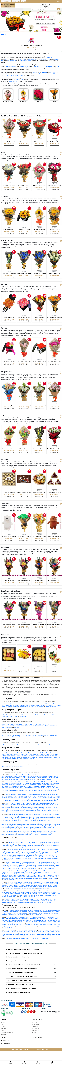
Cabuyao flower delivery (42, 803)
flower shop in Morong (32, 900)
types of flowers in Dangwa (27, 758)
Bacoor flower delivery (32, 794)
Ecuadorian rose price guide (38, 757)
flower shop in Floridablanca (13, 883)
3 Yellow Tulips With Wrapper (39, 448)
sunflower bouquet (13, 716)
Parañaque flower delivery (14, 777)
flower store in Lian (30, 920)
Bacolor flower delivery (46, 814)
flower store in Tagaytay (11, 936)
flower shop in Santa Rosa (40, 878)
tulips (10, 727)
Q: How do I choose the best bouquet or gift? (18, 992)
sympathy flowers (19, 79)
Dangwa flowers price (26, 755)
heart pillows (53, 72)
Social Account (25, 1008)
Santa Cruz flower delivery (11, 810)
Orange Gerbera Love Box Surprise (8, 318)
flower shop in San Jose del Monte (38, 895)
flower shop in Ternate (32, 868)
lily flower (21, 725)
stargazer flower (48, 725)
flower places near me (11, 705)
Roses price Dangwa (50, 757)
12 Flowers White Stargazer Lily (24, 405)
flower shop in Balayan (35, 849)
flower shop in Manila (13, 844)
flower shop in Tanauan (31, 858)
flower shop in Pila (18, 876)
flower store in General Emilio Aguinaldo (26, 931)
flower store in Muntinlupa (37, 911)
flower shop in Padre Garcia (48, 854)
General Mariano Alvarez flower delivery (46, 796)
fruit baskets (8, 73)
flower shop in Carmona (43, 862)
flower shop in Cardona (10, 900)
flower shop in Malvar (10, 854)
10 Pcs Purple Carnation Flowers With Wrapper (54, 361)
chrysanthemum (38, 724)
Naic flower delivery (24, 799)
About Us (3, 1022)
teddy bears (44, 72)
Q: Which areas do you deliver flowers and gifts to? (19, 984)
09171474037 (7, 1043)
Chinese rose (31, 724)
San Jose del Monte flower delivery (38, 827)
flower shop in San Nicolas (13, 857)
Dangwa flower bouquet (11, 754)
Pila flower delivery (20, 809)
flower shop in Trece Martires (47, 868)
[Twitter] (25, 1011)
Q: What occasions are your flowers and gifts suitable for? (21, 969)
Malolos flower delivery (34, 824)
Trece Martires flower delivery (50, 800)
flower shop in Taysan (42, 858)
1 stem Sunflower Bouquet (39, 229)
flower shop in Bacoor (32, 862)
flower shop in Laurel (9, 852)
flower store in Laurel (9, 920)
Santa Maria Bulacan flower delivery (28, 829)
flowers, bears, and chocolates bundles (14, 75)
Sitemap (3, 1030)
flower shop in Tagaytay (11, 868)
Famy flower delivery (32, 804)
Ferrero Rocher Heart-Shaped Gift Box (39, 493)
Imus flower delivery (15, 797)
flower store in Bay (21, 938)
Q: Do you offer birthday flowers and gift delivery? (19, 972)
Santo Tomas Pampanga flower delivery (26, 820)
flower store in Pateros (36, 913)
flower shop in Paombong (48, 893)
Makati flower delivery (37, 774)
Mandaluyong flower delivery (12, 776)
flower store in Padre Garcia (49, 921)
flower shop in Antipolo (20, 899)
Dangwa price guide (36, 755)
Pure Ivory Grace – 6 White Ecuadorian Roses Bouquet (54, 274)
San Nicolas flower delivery (14, 789)
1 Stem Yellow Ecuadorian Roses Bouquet (9, 274)
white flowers (19, 736)
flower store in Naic (23, 934)
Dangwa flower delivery (22, 754)
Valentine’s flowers (16, 744)
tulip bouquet (23, 716)
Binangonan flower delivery (42, 831)
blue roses (15, 735)
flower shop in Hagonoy (23, 892)
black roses (4, 735)
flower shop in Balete (46, 849)
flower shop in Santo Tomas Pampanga (25, 888)
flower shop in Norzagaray (14, 893)
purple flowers (45, 735)
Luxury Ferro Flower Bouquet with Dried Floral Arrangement (54, 625)
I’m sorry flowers (19, 68)
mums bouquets (12, 60)
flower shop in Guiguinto (11, 892)
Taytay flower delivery (33, 834)
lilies (18, 725)
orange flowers (21, 735)
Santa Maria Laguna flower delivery (26, 810)
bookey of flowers (6, 715)
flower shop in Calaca (24, 851)
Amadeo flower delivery (21, 794)
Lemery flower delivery (21, 784)
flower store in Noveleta (34, 934)
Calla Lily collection (12, 81)
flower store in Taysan (43, 926)
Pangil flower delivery (10, 809)
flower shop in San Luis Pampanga (26, 886)
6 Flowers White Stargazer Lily (39, 405)
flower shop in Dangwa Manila (39, 705)
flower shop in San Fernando (11, 886)
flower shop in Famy (32, 872)
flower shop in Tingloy (53, 858)
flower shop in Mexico (35, 885)
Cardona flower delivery (10, 833)
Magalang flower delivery (14, 817)
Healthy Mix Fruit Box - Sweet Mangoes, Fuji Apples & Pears (8, 668)
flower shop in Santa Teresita (39, 857)
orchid (25, 725)
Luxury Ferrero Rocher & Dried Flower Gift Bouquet (24, 625)
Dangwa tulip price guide (12, 758)
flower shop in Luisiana (21, 873)
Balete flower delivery (46, 781)
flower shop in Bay (21, 871)
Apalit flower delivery (25, 814)
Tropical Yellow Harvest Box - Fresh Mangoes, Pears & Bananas (39, 668)
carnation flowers (18, 724)
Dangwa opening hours (10, 757)
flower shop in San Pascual (25, 857)
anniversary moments (52, 65)
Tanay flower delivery (23, 834)
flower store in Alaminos (11, 938)
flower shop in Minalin (46, 885)
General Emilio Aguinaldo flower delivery (27, 796)
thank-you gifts (37, 66)
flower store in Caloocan (14, 910)
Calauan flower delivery (10, 804)
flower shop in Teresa (46, 902)
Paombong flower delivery (45, 826)
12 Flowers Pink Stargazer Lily (8, 405)
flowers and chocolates (53, 73)
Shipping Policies (36, 1026)
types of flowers (19, 766)
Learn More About (37, 1019)
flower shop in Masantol (24, 885)
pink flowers (28, 735)
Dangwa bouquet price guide (35, 753)
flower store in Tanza (22, 936)
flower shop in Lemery (20, 852)
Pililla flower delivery (43, 833)
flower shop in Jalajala (21, 900)
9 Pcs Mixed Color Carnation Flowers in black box (9, 361)
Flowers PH (33, 706)
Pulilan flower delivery (10, 827)
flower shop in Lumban (32, 873)
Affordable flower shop (7, 703)
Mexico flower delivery (38, 817)
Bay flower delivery (21, 803)
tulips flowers (17, 727)
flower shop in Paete (35, 875)
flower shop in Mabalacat (47, 883)
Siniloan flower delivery (53, 810)
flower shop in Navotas (48, 844)
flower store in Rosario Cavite (47, 934)
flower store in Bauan (13, 918)
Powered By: (44, 1008)
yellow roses (47, 736)
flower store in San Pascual (25, 924)
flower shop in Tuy (7, 859)
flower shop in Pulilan (11, 895)
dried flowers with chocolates (41, 78)
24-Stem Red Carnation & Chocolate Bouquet (24, 142)
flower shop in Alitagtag (23, 849)
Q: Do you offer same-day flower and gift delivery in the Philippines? (24, 953)
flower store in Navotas (49, 911)
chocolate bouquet (36, 715)
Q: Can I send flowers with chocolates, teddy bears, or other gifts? (23, 965)
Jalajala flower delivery (22, 833)
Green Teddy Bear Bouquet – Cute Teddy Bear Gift (24, 537)
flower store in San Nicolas (12, 924)
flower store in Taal (10, 926)
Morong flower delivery (33, 833)
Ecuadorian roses (45, 59)
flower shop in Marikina (24, 844)
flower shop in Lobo (48, 852)
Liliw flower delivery (53, 804)
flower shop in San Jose (19, 855)
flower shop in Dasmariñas (10, 864)
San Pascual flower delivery (27, 789)
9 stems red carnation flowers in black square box (39, 361)
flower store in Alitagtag (23, 917)
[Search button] (58, 9)
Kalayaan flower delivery (43, 804)
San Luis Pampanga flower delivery (27, 819)
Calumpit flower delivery (33, 823)
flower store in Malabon (48, 910)
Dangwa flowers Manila (14, 755)
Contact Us (4, 1037)
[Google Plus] (34, 1011)
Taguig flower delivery (32, 779)
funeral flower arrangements (27, 744)
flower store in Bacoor (32, 930)
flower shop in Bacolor (45, 882)
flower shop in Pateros (33, 845)
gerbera (7, 725)
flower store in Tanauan (31, 926)
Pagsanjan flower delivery (45, 807)
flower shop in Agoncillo (12, 849)
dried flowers (29, 78)
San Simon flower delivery (42, 819)
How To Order (35, 1022)
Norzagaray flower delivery (11, 826)
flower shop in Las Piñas (25, 842)
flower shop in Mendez (13, 866)
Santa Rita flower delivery (11, 820)
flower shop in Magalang (12, 885)
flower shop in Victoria (9, 879)
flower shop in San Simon (41, 886)
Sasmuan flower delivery (44, 820)
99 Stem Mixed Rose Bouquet (54, 185)
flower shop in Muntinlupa (36, 844)
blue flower (9, 735)
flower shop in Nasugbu (36, 854)
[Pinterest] (31, 1011)
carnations (22, 59)
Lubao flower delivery (35, 816)
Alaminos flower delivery (11, 803)
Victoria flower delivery (8, 812)
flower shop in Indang (24, 865)
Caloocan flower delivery (14, 774)
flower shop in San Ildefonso (23, 895)
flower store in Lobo (49, 920)
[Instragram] (28, 1011)
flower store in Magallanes (45, 933)
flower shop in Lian (30, 852)
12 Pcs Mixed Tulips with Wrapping (24, 449)
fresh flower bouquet (27, 715)
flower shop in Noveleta (33, 866)
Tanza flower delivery (25, 800)
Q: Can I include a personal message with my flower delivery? (22, 988)
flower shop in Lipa (39, 852)
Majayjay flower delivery (11, 807)
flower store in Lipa (39, 920)
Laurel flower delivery (10, 784)
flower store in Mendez (13, 934)
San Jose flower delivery (26, 787)
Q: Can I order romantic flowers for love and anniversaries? (21, 976)
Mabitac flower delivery (40, 806)
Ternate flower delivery (36, 800)
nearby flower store (10, 706)
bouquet (12, 715)
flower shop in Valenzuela (31, 847)
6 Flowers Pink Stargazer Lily (9, 142)
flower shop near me (27, 705)
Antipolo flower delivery (20, 831)
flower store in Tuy (7, 927)
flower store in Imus (13, 933)
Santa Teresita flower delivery (41, 789)
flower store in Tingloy (53, 926)
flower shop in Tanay (24, 902)
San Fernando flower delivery (12, 819)
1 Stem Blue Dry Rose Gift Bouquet (39, 581)
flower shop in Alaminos (11, 871)
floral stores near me (37, 703)
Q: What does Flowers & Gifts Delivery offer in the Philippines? (22, 949)
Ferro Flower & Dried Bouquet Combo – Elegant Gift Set (9, 625)
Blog (2, 1024)
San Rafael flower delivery (11, 829)
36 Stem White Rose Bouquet (9, 185)
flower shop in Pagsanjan (47, 875)
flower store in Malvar (11, 921)
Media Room (4, 1028)
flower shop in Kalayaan (43, 872)
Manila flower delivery (24, 776)
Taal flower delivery (13, 790)
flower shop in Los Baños (10, 873)
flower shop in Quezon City (45, 845)
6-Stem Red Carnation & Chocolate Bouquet (39, 142)
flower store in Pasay (16, 913)
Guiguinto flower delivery (11, 824)
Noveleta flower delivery (34, 799)
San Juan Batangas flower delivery (41, 787)
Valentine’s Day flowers (10, 66)
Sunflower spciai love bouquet (24, 229)
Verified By (4, 1008)
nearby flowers (26, 706)
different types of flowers (7, 766)
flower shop (19, 705)
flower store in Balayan (35, 917)
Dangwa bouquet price (22, 753)
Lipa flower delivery (40, 784)
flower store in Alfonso (10, 930)
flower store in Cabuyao (42, 938)
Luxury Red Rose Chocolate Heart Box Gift (54, 142)
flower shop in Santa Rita (10, 888)
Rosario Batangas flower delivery (13, 787)
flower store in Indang (24, 933)
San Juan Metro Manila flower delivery (17, 779)
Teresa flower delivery (45, 834)
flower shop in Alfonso (10, 862)
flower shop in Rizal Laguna (29, 876)
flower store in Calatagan (35, 918)
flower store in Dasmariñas (9, 931)
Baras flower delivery (31, 831)
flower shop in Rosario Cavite (47, 866)
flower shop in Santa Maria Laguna (25, 878)
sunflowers (7, 59)
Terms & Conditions (36, 1030)
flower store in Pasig (26, 913)
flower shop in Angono (9, 899)
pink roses (33, 735)
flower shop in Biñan (31, 871)
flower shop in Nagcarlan (24, 875)
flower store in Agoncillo (12, 917)
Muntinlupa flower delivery (47, 776)
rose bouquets (48, 57)
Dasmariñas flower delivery (11, 796)
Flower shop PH (50, 705)
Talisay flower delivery (23, 790)
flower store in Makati (37, 910)
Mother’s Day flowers (6, 744)
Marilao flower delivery (45, 824)
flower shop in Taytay (34, 902)
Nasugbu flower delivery (39, 786)
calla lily (12, 724)
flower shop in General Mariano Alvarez (44, 864)
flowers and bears (43, 73)
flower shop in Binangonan (42, 899)
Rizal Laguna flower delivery (31, 809)
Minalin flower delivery (48, 817)
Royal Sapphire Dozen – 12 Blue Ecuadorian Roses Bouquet (24, 274)
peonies (29, 725)
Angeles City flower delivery (13, 814)
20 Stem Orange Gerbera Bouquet (54, 317)
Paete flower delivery (34, 807)
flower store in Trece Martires (47, 936)
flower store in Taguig (21, 914)
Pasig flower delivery (36, 777)
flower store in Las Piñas (25, 910)
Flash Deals (3, 34)
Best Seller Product (16, 1)
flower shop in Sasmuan (42, 888)
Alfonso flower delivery (10, 794)
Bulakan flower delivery (11, 823)
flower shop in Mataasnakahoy (23, 854)
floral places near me (17, 703)
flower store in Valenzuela (35, 914)
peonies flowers (35, 725)
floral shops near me (27, 703)
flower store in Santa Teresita (39, 924)
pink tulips (39, 735)
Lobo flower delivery (50, 784)
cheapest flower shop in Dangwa (9, 753)
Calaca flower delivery (24, 783)
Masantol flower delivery (26, 817)
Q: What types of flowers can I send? (16, 961)
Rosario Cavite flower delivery (47, 799)
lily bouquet (54, 715)
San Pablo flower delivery (44, 809)
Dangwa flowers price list (47, 755)
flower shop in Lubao (36, 883)
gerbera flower (13, 725)
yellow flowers (38, 736)
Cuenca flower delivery (47, 783)
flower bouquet (18, 715)
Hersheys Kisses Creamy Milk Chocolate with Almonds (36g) (54, 493)
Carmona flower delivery (43, 794)
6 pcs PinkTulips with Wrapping (9, 448)
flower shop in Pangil (9, 876)
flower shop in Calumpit (33, 890)
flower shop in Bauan (13, 851)
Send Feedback (5, 1040)
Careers (3, 1026)
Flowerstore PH (40, 706)
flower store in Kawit (34, 933)
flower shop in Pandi (36, 893)
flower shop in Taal (11, 858)
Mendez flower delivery (14, 799)
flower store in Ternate (33, 936)
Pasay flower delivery (26, 777)
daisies (44, 724)
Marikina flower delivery (35, 776)
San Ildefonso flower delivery (22, 827)
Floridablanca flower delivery (12, 816)
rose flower (41, 725)
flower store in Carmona (43, 930)
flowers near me (19, 706)
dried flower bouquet (46, 715)
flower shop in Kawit (34, 865)
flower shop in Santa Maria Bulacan (27, 896)
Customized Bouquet (45, 4)
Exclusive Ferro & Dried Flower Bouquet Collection (39, 625)
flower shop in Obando (26, 893)
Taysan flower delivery (45, 790)
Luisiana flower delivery (17, 806)
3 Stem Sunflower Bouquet (54, 229)
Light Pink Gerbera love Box (24, 317)
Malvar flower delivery (13, 786)
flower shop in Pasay (13, 845)
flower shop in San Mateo (13, 902)
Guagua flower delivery (24, 816)
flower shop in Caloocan (13, 842)
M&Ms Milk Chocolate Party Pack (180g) (24, 493)
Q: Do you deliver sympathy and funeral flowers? (19, 980)
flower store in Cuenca (47, 918)
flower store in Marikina (25, 911)
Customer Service (37, 1037)
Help (58, 1)
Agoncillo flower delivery (12, 781)
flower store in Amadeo (21, 930)
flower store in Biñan (31, 938)
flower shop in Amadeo (21, 862)
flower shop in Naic (23, 866)
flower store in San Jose (19, 923)
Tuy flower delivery (11, 792)
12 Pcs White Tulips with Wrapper (54, 448)
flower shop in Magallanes (45, 865)
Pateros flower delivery (46, 777)
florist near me (49, 703)
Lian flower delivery (31, 784)
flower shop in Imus (13, 865)
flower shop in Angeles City (13, 882)
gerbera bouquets (32, 59)
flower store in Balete (46, 917)
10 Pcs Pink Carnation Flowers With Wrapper (24, 361)
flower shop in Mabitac (44, 873)
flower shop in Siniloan (52, 878)
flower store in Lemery (20, 920)
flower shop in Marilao (45, 892)
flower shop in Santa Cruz (11, 878)
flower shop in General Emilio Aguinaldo (25, 864)
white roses (25, 736)
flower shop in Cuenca (46, 851)
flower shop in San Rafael (11, 896)
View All (58, 116)
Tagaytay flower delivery (14, 800)
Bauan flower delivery (13, 783)
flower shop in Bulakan (11, 890)
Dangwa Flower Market (45, 754)
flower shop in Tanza (22, 868)
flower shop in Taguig (18, 847)
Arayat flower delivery (35, 814)
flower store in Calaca (24, 918)
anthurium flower (6, 724)
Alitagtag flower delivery (23, 781)
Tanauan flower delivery (34, 790)
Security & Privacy (36, 1028)
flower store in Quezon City (48, 913)
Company (3, 1019)
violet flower (13, 736)
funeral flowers (38, 744)
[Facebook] (22, 1011)
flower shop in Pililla (43, 900)
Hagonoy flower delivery (23, 824)
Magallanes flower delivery (48, 797)
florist (44, 703)
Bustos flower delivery (22, 823)
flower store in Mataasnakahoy (24, 921)
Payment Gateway (6, 1000)
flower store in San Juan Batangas (34, 923)
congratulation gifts (49, 66)
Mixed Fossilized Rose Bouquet (54, 580)
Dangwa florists (46, 753)
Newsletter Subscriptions (7, 1031)
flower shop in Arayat (35, 882)
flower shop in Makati (37, 842)
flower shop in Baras (31, 899)
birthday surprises (42, 65)
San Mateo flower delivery (11, 834)
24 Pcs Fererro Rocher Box (9, 492)
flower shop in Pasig (23, 845)
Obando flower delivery (23, 826)
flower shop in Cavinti (22, 872)
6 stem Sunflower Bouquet (9, 229)
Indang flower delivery (26, 797)
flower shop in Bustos (22, 890)
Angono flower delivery (9, 831)
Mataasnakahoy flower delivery (26, 786)
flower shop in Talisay (21, 858)
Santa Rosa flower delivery (41, 810)
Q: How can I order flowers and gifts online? (17, 957)
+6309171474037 (8, 1041)
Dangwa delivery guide (33, 754)
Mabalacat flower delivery (47, 816)
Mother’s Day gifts (24, 66)
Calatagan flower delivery (35, 783)
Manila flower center (51, 706)
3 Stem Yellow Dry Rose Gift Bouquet (9, 581)
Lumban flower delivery (28, 806)
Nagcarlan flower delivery (23, 807)
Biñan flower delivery (31, 803)
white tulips (31, 736)
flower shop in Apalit (25, 882)
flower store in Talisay (21, 926)
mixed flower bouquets (26, 60)
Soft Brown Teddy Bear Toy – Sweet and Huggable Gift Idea (54, 537)
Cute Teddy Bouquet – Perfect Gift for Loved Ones (39, 537)
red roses (7, 736)
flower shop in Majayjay (12, 875)
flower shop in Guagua (25, 883)
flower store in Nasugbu (37, 921)
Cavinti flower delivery (22, 804)
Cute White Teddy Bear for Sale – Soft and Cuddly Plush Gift (9, 537)
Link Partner (4, 1033)
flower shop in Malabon (47, 842)
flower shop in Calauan (11, 872)
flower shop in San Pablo (42, 876)
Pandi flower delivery (34, 826)
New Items (24, 1)
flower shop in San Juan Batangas (33, 855)
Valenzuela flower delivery (45, 779)
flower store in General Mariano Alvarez (45, 931)
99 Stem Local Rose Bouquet (39, 185)
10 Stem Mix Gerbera (39, 317)
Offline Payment (35, 1024)
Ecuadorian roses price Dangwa (23, 757)
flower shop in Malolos (34, 892)
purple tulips (52, 735)
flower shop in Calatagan (35, 851)
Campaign (34, 1031)
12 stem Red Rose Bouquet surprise (24, 186)
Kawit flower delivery (36, 797)
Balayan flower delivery (35, 781)
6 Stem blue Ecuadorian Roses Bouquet (39, 274)
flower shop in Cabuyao (41, 871)
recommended (6, 1)
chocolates (34, 72)
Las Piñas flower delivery (25, 774)
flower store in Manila (14, 911)
